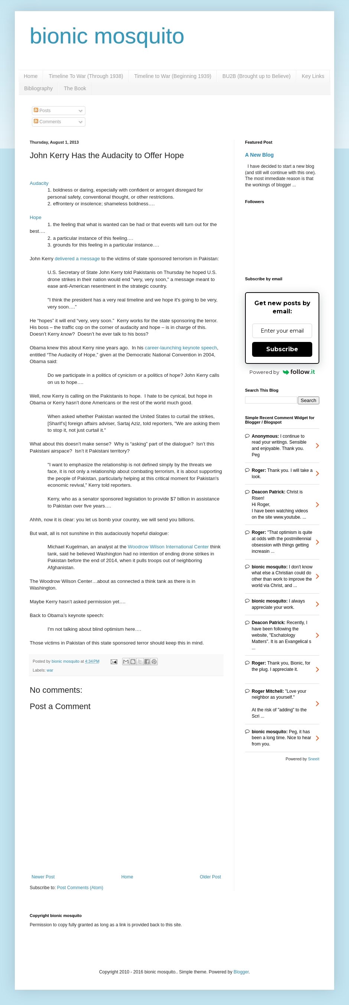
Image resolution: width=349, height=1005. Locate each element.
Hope (36, 217)
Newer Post (43, 877)
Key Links (313, 76)
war (50, 670)
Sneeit (313, 759)
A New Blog (259, 155)
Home (30, 76)
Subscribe (282, 349)
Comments (47, 121)
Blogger (241, 972)
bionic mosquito (107, 35)
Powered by (282, 372)
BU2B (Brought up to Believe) (256, 76)
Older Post (210, 877)
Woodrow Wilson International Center (168, 546)
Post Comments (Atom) (80, 887)
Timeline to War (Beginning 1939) (173, 76)
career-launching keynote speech (181, 347)
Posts (42, 110)
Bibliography (38, 88)
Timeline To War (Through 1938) (86, 76)
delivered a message (77, 258)
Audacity (39, 183)
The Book (75, 88)
